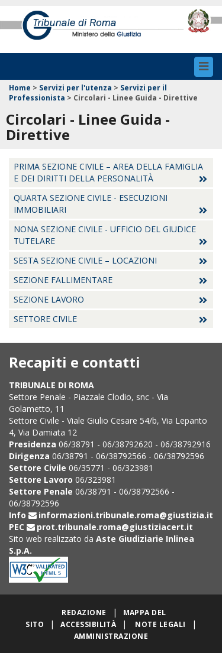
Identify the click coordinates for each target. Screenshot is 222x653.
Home (20, 88)
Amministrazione (111, 636)
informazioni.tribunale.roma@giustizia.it (125, 515)
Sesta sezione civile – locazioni (85, 260)
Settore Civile (45, 318)
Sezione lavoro (49, 299)
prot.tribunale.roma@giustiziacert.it (115, 526)
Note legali (160, 624)
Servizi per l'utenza (75, 88)
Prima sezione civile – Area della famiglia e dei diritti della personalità (108, 172)
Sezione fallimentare (63, 279)
